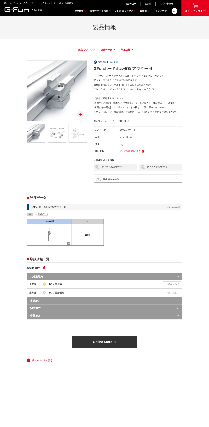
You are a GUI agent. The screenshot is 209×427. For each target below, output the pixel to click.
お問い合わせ (166, 3)
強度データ (106, 49)
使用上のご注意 (111, 178)
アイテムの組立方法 (111, 167)
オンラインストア (195, 7)
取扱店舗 (125, 49)
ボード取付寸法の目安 (130, 151)
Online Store (104, 342)
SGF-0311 (43, 214)
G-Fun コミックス (124, 11)
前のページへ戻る (42, 360)
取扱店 (148, 3)
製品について (85, 49)
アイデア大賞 (160, 11)
